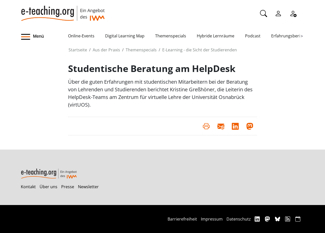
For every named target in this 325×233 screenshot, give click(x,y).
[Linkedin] (258, 218)
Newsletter (88, 187)
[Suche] (263, 13)
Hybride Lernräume (215, 36)
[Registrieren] (293, 13)
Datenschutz (238, 219)
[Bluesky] (278, 218)
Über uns (48, 187)
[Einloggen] (278, 13)
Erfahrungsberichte (289, 36)
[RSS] (288, 218)
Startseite (78, 50)
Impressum (212, 219)
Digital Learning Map (124, 36)
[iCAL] (297, 218)
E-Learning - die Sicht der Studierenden (199, 50)
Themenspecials (170, 36)
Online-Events (81, 36)
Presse (67, 187)
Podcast (253, 36)
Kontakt (28, 187)
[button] (44, 37)
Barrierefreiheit (182, 219)
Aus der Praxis (106, 50)
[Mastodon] (268, 218)
